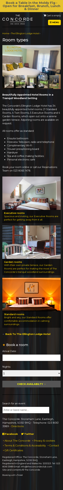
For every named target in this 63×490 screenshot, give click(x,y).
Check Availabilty (30, 384)
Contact (54, 445)
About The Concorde (17, 440)
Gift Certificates (14, 450)
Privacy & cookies (44, 440)
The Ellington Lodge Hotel (25, 33)
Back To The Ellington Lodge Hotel (27, 334)
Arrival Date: (9, 351)
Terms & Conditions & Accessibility (25, 445)
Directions (17, 426)
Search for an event (13, 403)
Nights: (6, 366)
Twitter (27, 434)
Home (5, 33)
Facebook (10, 434)
